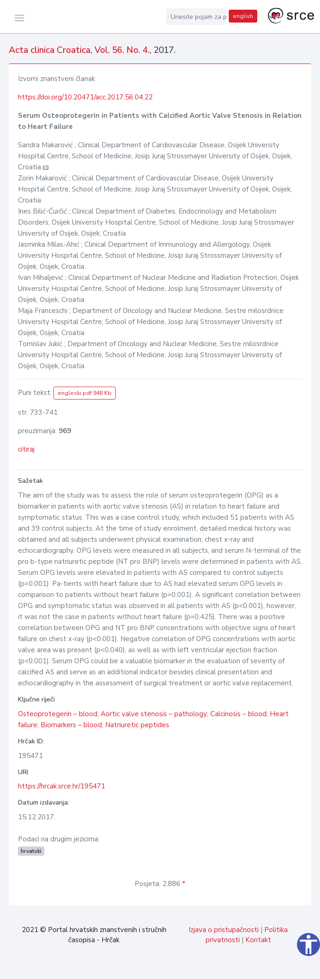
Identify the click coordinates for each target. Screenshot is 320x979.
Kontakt (258, 939)
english (243, 16)
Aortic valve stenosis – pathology (154, 713)
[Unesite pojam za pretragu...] (196, 16)
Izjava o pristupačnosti (224, 929)
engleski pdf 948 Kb (85, 393)
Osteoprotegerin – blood (57, 713)
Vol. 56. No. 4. (122, 50)
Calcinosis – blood (238, 713)
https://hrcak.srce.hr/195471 (61, 786)
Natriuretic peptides (137, 725)
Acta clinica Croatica (49, 50)
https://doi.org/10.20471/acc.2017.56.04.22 (85, 97)
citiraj (26, 449)
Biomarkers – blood (71, 725)
